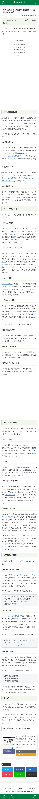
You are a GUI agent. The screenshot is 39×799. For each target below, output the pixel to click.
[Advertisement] (19, 85)
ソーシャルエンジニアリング (11, 156)
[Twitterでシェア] (7, 769)
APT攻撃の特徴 (20, 44)
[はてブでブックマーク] (31, 769)
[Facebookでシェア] (19, 769)
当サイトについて (7, 788)
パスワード (14, 624)
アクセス (12, 200)
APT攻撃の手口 (20, 47)
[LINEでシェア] (19, 774)
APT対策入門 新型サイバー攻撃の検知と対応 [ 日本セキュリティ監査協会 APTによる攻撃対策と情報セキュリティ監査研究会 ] (26, 741)
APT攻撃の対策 (20, 52)
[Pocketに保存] (7, 774)
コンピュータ (16, 229)
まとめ (18, 55)
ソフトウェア (16, 234)
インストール (31, 314)
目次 (17, 40)
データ (10, 231)
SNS (7, 153)
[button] (31, 774)
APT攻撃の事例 (20, 50)
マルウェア (10, 178)
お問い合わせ (31, 788)
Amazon (20, 754)
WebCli (19, 788)
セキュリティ (21, 371)
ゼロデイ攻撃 (22, 178)
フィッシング (27, 267)
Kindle (19, 751)
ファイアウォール (20, 575)
